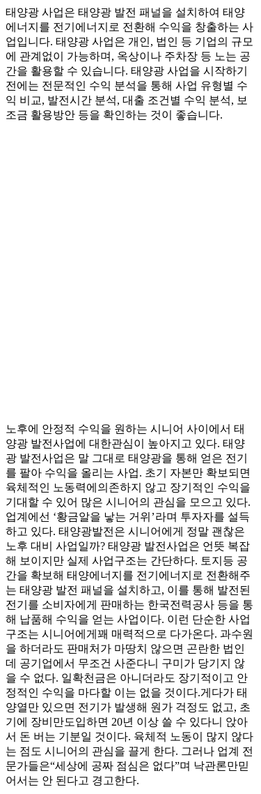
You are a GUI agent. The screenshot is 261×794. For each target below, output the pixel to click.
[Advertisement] (130, 266)
